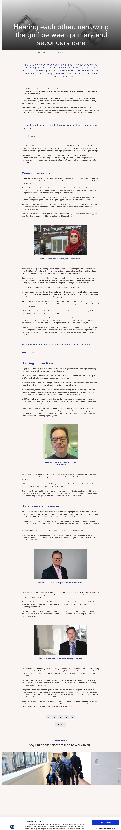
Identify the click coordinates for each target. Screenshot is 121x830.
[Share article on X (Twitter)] (60, 717)
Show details (99, 826)
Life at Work (61, 52)
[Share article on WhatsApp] (54, 717)
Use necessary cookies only (105, 816)
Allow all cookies (105, 810)
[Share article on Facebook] (66, 717)
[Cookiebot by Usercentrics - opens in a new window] (12, 826)
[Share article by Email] (48, 717)
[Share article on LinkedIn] (72, 717)
